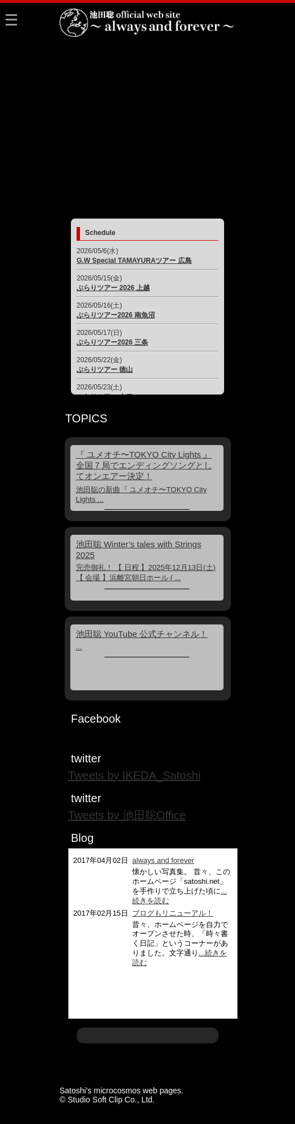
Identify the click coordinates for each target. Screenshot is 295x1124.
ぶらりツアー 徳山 (105, 370)
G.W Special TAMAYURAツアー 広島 (134, 261)
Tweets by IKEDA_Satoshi (134, 775)
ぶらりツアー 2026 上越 (113, 288)
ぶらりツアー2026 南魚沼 (116, 315)
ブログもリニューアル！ (172, 913)
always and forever (163, 860)
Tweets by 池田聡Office (127, 815)
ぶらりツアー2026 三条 (112, 342)
